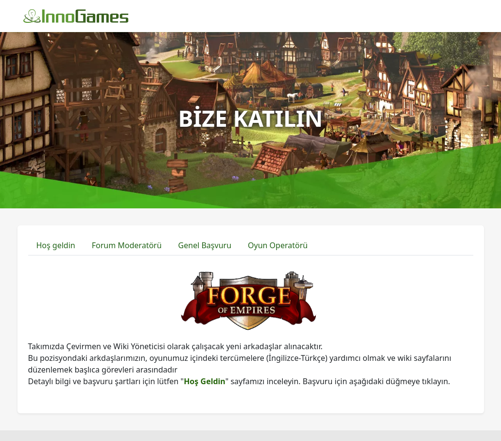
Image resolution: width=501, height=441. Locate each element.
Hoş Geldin (204, 381)
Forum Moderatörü (127, 245)
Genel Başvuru (204, 245)
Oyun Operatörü (278, 245)
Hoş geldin (55, 245)
